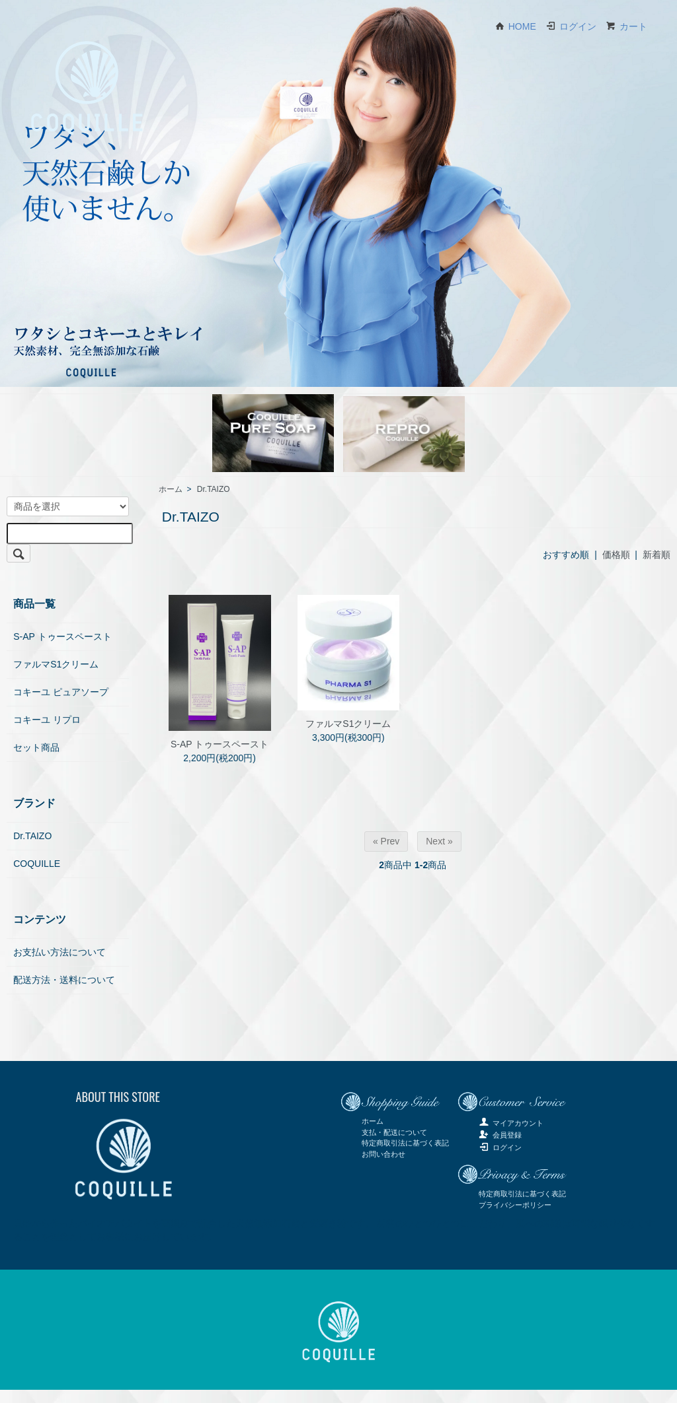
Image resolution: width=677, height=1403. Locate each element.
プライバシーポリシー (515, 1205)
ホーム (170, 489)
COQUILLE (36, 863)
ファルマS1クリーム (348, 723)
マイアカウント (511, 1123)
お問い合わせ (383, 1154)
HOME (515, 26)
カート (626, 26)
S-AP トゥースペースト (219, 744)
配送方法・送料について (64, 980)
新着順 (656, 554)
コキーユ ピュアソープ (60, 692)
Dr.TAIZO (213, 489)
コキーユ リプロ (47, 719)
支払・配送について (394, 1132)
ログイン (570, 26)
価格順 (616, 554)
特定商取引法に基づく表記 (405, 1143)
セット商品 (36, 747)
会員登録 (500, 1135)
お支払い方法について (59, 952)
